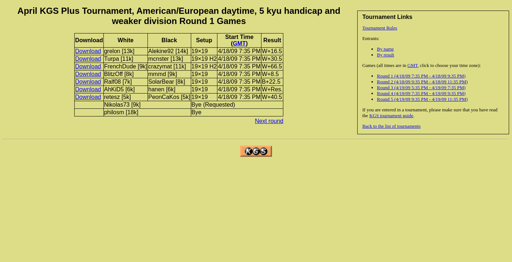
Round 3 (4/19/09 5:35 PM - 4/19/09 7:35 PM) (421, 87)
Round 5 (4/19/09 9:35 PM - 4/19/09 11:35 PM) (422, 99)
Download (88, 51)
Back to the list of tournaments (391, 126)
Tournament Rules (379, 28)
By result (385, 54)
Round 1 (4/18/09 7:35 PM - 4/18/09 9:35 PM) (421, 76)
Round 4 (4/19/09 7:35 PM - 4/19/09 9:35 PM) (421, 93)
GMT (412, 65)
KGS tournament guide (391, 115)
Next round (269, 121)
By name (385, 49)
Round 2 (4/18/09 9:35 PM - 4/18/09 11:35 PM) (422, 81)
